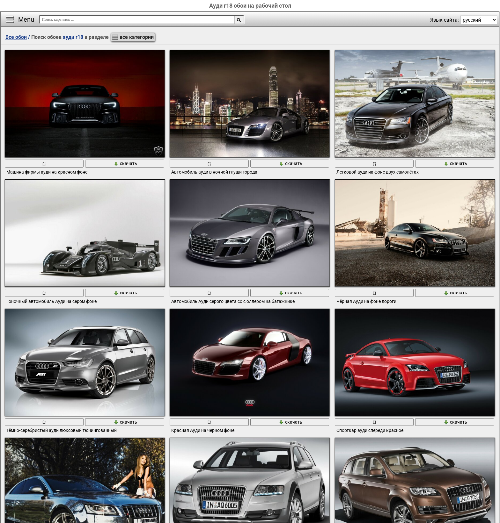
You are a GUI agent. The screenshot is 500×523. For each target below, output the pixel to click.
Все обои (16, 37)
